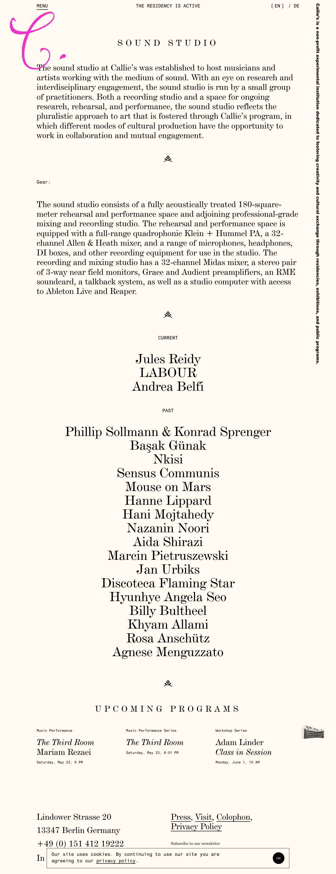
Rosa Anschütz (168, 638)
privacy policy (116, 861)
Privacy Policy (196, 826)
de (296, 6)
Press (181, 816)
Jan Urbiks (168, 569)
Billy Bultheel (168, 610)
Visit (203, 816)
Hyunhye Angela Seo (167, 596)
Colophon (233, 816)
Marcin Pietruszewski (168, 555)
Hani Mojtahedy (168, 514)
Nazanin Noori (168, 527)
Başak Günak (168, 445)
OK (278, 858)
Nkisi (168, 459)
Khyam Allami (167, 624)
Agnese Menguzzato (168, 651)
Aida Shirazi (168, 541)
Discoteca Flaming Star (168, 583)
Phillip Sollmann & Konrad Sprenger (168, 431)
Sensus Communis (168, 472)
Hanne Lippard (168, 500)
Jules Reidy (167, 358)
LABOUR (168, 372)
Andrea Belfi (168, 386)
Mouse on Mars (168, 486)
